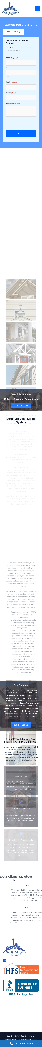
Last (7, 77)
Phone (12, 93)
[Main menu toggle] (37, 8)
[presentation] (23, 124)
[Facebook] (4, 960)
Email (11, 83)
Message (13, 104)
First (7, 68)
